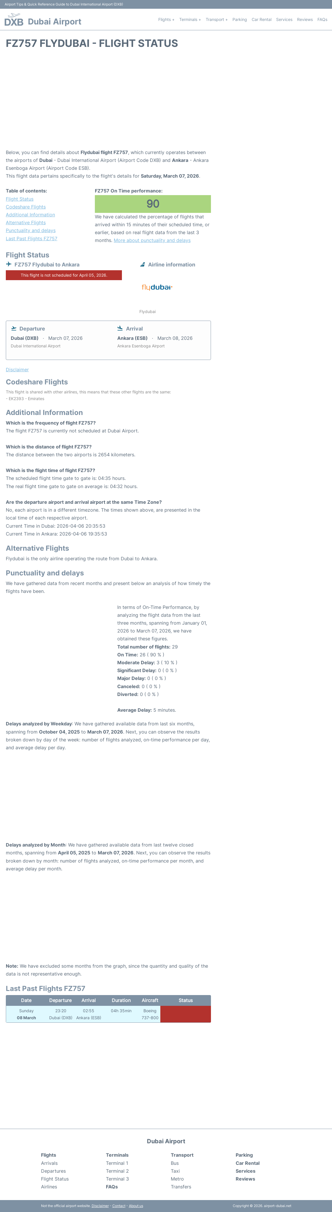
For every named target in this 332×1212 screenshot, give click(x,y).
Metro (177, 1179)
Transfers (181, 1187)
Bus (175, 1163)
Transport (182, 1155)
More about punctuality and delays (152, 240)
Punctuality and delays (31, 230)
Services (284, 19)
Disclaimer (100, 1206)
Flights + (166, 19)
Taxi (175, 1171)
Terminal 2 (117, 1171)
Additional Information (30, 215)
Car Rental (261, 19)
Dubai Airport (54, 21)
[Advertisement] (166, 102)
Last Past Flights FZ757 (31, 238)
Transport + (217, 19)
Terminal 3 (117, 1179)
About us (136, 1206)
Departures (53, 1171)
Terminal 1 (117, 1163)
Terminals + (190, 19)
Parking (239, 19)
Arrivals (49, 1163)
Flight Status (19, 199)
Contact (118, 1206)
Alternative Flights (26, 222)
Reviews (305, 19)
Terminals (117, 1155)
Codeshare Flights (26, 207)
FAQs (322, 19)
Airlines (49, 1187)
